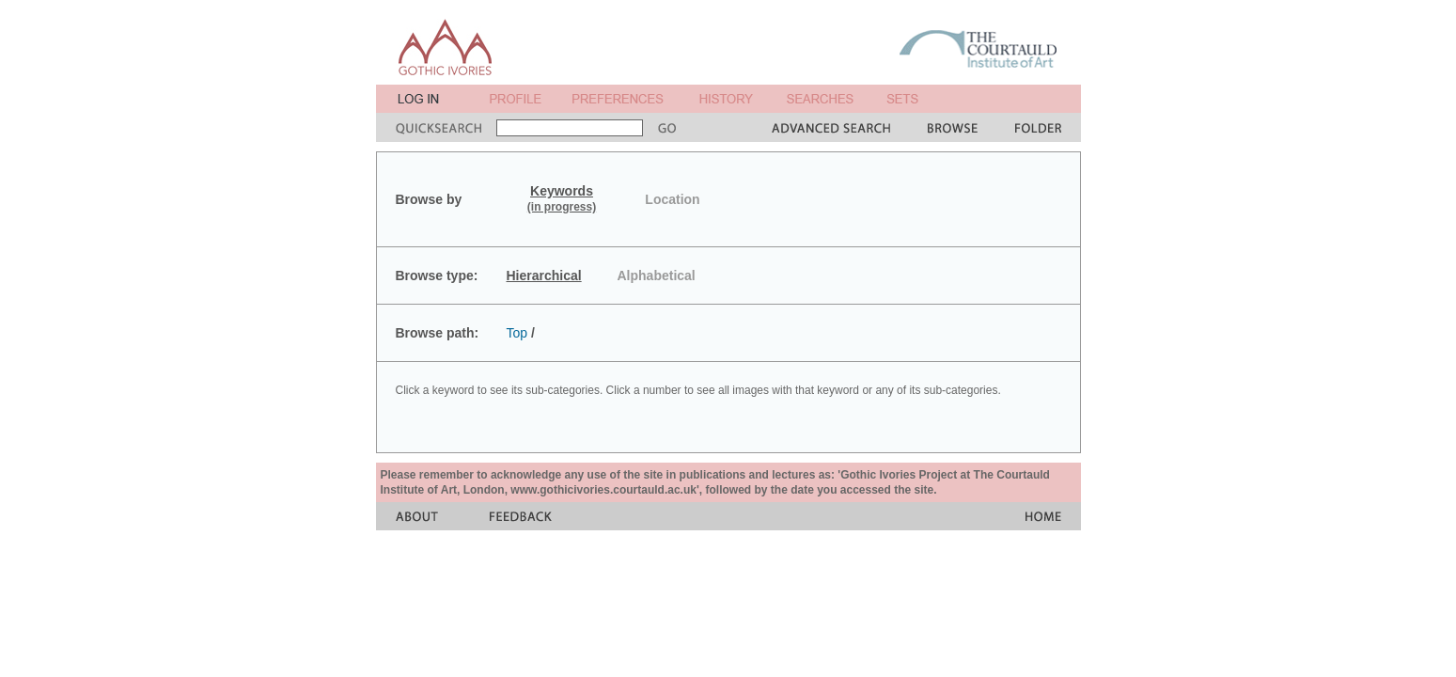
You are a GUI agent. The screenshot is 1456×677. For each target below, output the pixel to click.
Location (672, 199)
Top (517, 332)
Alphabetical (657, 275)
